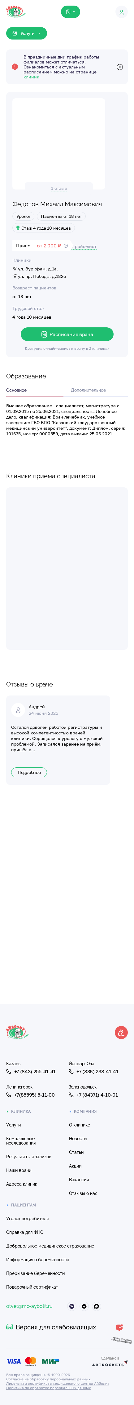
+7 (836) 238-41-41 (94, 1071)
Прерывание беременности (35, 1273)
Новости (78, 1138)
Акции (75, 1166)
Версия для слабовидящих (51, 1327)
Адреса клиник (21, 1184)
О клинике (79, 1125)
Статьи (76, 1152)
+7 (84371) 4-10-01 (93, 1094)
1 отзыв (59, 188)
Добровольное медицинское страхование (50, 1246)
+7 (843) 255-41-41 (31, 1071)
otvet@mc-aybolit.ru (29, 1306)
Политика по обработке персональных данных (48, 1387)
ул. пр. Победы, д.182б (39, 276)
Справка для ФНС (24, 1232)
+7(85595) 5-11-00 (30, 1094)
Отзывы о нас (83, 1193)
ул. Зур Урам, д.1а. (35, 268)
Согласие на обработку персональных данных (48, 1379)
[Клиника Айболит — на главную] (16, 6)
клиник (31, 76)
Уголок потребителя (27, 1218)
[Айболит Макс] (96, 1306)
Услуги (13, 1125)
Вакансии (79, 1180)
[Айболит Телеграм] (84, 1306)
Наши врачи (18, 1170)
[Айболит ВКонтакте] (71, 1306)
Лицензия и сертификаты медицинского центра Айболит (57, 1383)
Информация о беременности (37, 1259)
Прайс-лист (84, 246)
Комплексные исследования (21, 1140)
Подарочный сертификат (32, 1287)
